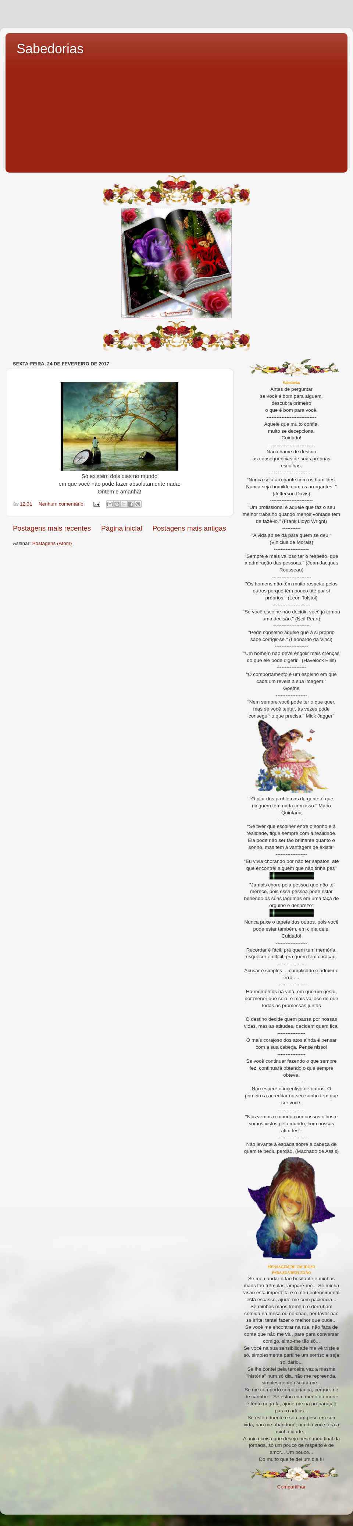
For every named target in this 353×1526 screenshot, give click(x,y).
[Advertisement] (176, 111)
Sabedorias (50, 48)
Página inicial (121, 528)
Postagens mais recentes (52, 528)
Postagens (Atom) (52, 543)
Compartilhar (291, 1487)
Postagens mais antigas (189, 528)
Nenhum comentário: (62, 504)
